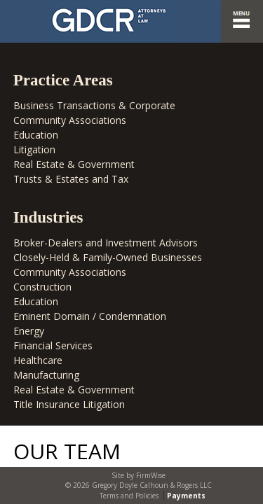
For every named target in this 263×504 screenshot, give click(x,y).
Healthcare (37, 360)
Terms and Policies (129, 495)
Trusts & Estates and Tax (70, 179)
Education (35, 134)
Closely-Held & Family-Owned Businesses (107, 257)
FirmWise (151, 475)
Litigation (34, 149)
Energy (28, 330)
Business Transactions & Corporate (94, 105)
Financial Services (53, 345)
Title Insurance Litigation (69, 404)
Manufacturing (46, 375)
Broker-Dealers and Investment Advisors (105, 242)
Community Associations (69, 120)
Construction (42, 286)
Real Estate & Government (74, 164)
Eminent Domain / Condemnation (89, 316)
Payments (186, 495)
